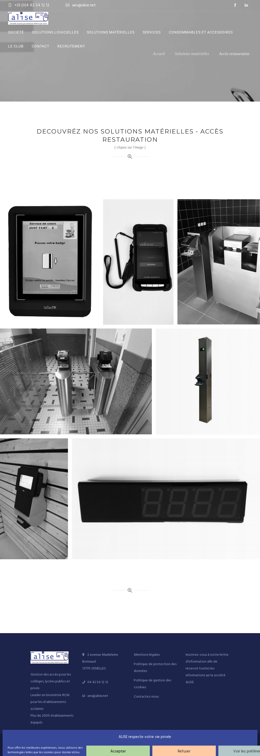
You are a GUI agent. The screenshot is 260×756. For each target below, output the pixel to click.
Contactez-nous (146, 697)
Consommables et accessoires (201, 32)
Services (152, 32)
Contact (40, 46)
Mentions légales (147, 655)
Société (16, 32)
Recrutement (71, 46)
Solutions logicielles (55, 32)
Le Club (16, 46)
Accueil (159, 54)
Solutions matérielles (111, 32)
